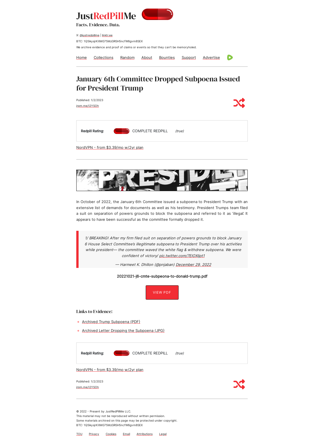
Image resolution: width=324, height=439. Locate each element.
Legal (163, 434)
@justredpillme (89, 35)
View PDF (162, 292)
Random (127, 57)
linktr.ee (107, 35)
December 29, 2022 (193, 264)
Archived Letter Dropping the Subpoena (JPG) (123, 330)
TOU (79, 434)
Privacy (94, 434)
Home (81, 57)
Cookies (111, 434)
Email (126, 434)
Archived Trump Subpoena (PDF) (111, 321)
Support (189, 57)
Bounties (167, 57)
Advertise (211, 57)
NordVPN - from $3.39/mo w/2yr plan (109, 147)
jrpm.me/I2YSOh (87, 105)
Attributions (145, 434)
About (146, 57)
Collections (103, 57)
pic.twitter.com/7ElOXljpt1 (182, 255)
